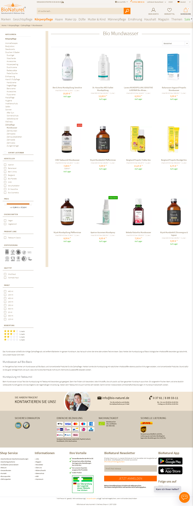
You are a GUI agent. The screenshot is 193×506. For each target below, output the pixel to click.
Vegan (10, 220)
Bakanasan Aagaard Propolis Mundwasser (174, 88)
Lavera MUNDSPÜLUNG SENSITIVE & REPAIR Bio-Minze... (138, 88)
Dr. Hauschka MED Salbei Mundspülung (102, 88)
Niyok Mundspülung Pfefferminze (67, 232)
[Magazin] (163, 19)
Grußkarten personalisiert (9, 465)
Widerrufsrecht (40, 470)
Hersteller (9, 158)
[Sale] (187, 19)
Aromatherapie (11, 43)
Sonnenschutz (12, 115)
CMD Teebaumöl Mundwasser (67, 160)
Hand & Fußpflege (12, 79)
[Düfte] (82, 19)
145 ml (10, 295)
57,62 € (23, 207)
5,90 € (15, 207)
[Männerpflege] (117, 19)
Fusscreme (11, 94)
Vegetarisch (12, 224)
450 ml (10, 298)
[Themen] (176, 19)
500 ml (10, 309)
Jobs (37, 459)
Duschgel (10, 55)
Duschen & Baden (12, 52)
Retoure (3, 468)
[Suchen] (127, 11)
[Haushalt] (150, 19)
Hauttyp (8, 268)
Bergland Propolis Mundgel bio (174, 160)
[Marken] (6, 19)
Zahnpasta (11, 133)
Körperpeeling (12, 64)
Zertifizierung (11, 245)
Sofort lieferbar (16, 152)
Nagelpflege (11, 85)
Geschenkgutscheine (8, 462)
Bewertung (9, 325)
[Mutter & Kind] (97, 19)
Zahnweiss (11, 142)
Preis (6, 199)
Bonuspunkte (5, 476)
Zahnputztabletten (14, 136)
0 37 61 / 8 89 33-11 (163, 398)
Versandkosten (6, 470)
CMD (10, 182)
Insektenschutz (11, 103)
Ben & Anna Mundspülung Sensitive (67, 87)
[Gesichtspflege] (23, 19)
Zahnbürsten (12, 130)
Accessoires (11, 61)
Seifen (7, 106)
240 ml (10, 302)
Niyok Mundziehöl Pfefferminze (103, 160)
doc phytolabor (13, 185)
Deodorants (10, 49)
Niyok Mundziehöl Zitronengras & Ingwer (174, 233)
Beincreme (11, 88)
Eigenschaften (11, 214)
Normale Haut (13, 277)
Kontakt (3, 473)
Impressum (39, 479)
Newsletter (39, 465)
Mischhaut (12, 274)
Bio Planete (12, 178)
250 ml (10, 305)
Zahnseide (11, 139)
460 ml (10, 291)
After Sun (10, 112)
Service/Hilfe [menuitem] (120, 2)
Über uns (38, 468)
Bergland (11, 175)
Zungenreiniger (13, 145)
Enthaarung (10, 76)
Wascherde (11, 58)
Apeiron (11, 164)
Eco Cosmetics (13, 192)
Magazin (38, 462)
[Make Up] (70, 19)
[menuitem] (153, 11)
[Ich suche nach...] (84, 11)
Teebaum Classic (14, 237)
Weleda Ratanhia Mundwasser (138, 232)
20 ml (10, 312)
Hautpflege (9, 97)
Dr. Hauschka (13, 189)
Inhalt (7, 285)
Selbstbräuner (12, 118)
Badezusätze (12, 70)
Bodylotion (9, 46)
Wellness (9, 121)
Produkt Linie (10, 231)
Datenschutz (39, 473)
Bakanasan (12, 168)
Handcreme (11, 82)
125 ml (10, 319)
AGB (36, 476)
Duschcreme (12, 67)
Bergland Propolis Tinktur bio (138, 160)
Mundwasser (12, 127)
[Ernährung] (135, 19)
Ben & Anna (12, 171)
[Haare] (59, 19)
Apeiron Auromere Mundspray (103, 232)
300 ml (10, 315)
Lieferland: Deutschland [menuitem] (155, 2)
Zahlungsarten (6, 479)
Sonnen (8, 109)
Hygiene (8, 100)
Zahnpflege (10, 124)
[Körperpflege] (44, 19)
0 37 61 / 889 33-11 (138, 2)
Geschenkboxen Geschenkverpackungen (14, 459)
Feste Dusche (12, 73)
